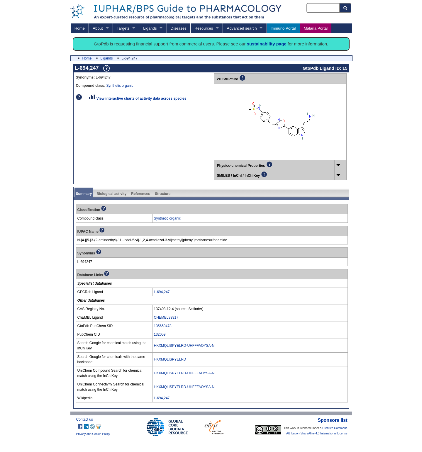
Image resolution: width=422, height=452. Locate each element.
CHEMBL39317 (166, 317)
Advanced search (242, 28)
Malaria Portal (316, 28)
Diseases (179, 28)
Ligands (150, 28)
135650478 (163, 326)
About (98, 28)
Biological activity (111, 194)
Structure (162, 194)
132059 (160, 334)
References (140, 194)
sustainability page (267, 43)
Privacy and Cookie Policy (93, 434)
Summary (84, 194)
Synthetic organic (119, 86)
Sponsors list (332, 420)
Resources (203, 28)
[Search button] (345, 8)
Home (79, 28)
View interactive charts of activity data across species (137, 98)
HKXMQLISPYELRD (170, 359)
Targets (123, 28)
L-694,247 (162, 292)
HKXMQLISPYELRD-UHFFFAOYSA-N (184, 346)
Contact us (84, 419)
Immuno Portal (283, 28)
